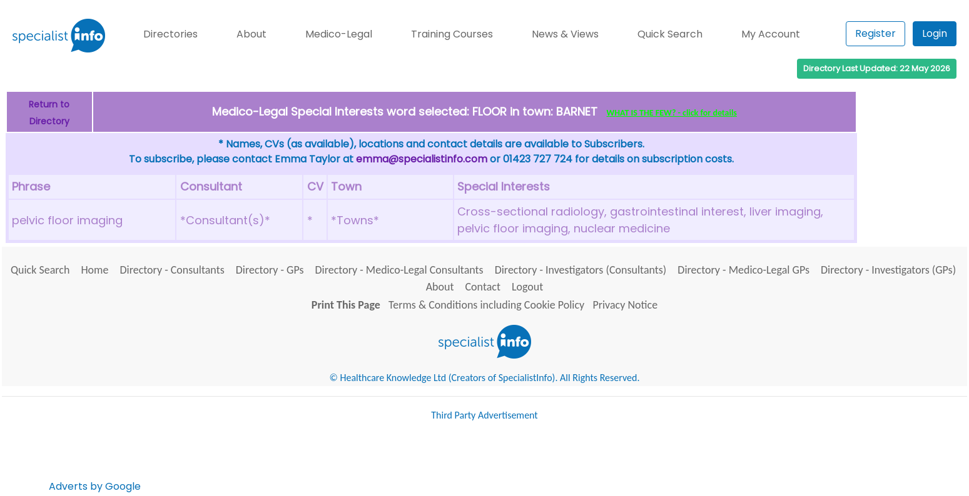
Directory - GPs (270, 270)
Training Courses (452, 34)
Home (94, 270)
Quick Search (670, 34)
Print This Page (346, 305)
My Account (770, 34)
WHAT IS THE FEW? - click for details (672, 112)
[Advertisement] (371, 462)
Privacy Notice (624, 305)
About (251, 34)
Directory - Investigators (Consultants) (581, 270)
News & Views (565, 34)
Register (875, 33)
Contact (482, 287)
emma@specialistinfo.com (421, 159)
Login (934, 33)
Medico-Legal (338, 34)
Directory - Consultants (171, 270)
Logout (527, 287)
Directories (170, 34)
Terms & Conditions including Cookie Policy (486, 305)
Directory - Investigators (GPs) (888, 270)
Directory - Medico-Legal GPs (743, 270)
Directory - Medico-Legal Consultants (399, 270)
